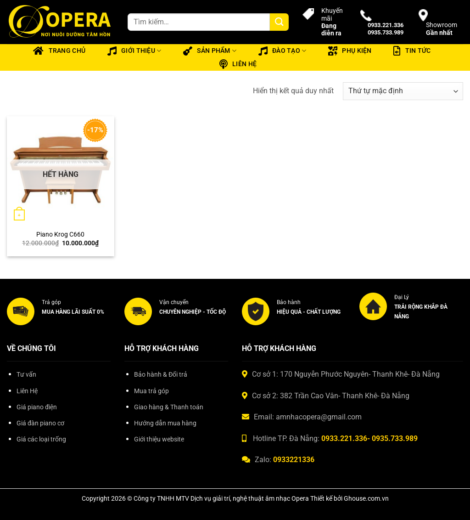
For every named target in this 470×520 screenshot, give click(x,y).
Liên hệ (238, 64)
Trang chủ (59, 51)
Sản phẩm (209, 51)
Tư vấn (26, 375)
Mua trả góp (151, 391)
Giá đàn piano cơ (40, 423)
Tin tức (412, 51)
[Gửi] (279, 22)
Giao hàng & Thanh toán (168, 407)
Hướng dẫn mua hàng (165, 423)
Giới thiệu (134, 51)
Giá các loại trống (41, 439)
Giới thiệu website (159, 439)
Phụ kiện (350, 51)
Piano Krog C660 (60, 234)
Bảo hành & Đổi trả (160, 375)
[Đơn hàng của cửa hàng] (403, 91)
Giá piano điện (37, 407)
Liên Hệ (27, 391)
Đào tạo (282, 51)
